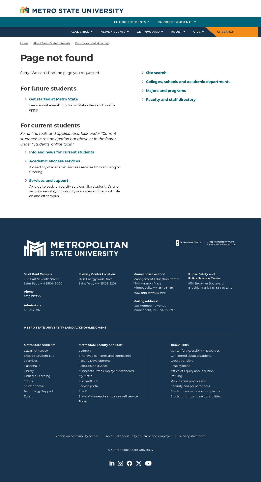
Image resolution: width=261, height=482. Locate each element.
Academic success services (54, 161)
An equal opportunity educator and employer (139, 436)
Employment (180, 366)
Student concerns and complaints (195, 391)
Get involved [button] (149, 32)
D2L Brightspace (48, 350)
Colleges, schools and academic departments (188, 82)
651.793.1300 (32, 296)
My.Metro (101, 376)
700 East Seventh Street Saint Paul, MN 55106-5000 (43, 281)
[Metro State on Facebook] (129, 464)
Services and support (48, 181)
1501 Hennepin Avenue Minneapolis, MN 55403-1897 (154, 308)
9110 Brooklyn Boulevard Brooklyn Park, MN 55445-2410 (210, 286)
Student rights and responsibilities (196, 396)
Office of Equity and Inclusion (192, 371)
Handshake (48, 366)
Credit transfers (182, 361)
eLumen (101, 350)
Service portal (104, 386)
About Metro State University (51, 43)
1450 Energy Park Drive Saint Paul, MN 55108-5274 (97, 281)
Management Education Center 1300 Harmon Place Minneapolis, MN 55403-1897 (156, 283)
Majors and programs (166, 91)
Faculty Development (94, 361)
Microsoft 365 (104, 381)
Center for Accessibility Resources (195, 350)
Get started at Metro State (53, 99)
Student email (48, 386)
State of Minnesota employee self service (112, 396)
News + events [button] (113, 32)
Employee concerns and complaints (105, 356)
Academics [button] (80, 32)
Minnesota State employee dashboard (112, 371)
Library (45, 371)
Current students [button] (175, 22)
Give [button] (197, 32)
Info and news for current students (61, 152)
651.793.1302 (32, 310)
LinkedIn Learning (48, 376)
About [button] (177, 32)
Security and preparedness (190, 386)
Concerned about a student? (192, 356)
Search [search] (225, 32)
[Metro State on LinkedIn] (111, 464)
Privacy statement (192, 436)
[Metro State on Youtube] (148, 464)
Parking (176, 376)
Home (24, 43)
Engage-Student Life (48, 356)
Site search (156, 73)
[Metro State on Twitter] (139, 464)
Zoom (44, 396)
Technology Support (38, 391)
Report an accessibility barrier (77, 436)
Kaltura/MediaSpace (109, 366)
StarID (44, 381)
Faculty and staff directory (92, 43)
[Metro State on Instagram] (120, 464)
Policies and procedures (188, 381)
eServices (47, 360)
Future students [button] (130, 22)
